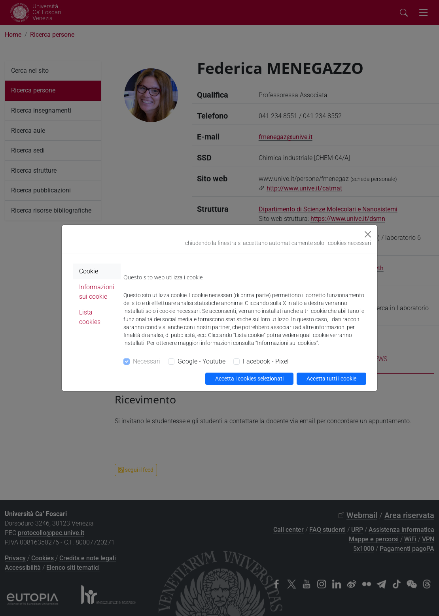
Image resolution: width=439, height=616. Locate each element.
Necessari (146, 361)
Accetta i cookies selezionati (249, 378)
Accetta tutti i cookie (331, 378)
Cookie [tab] (88, 271)
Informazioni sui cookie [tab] (96, 291)
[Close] (367, 234)
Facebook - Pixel (266, 361)
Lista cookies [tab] (89, 317)
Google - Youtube (201, 361)
